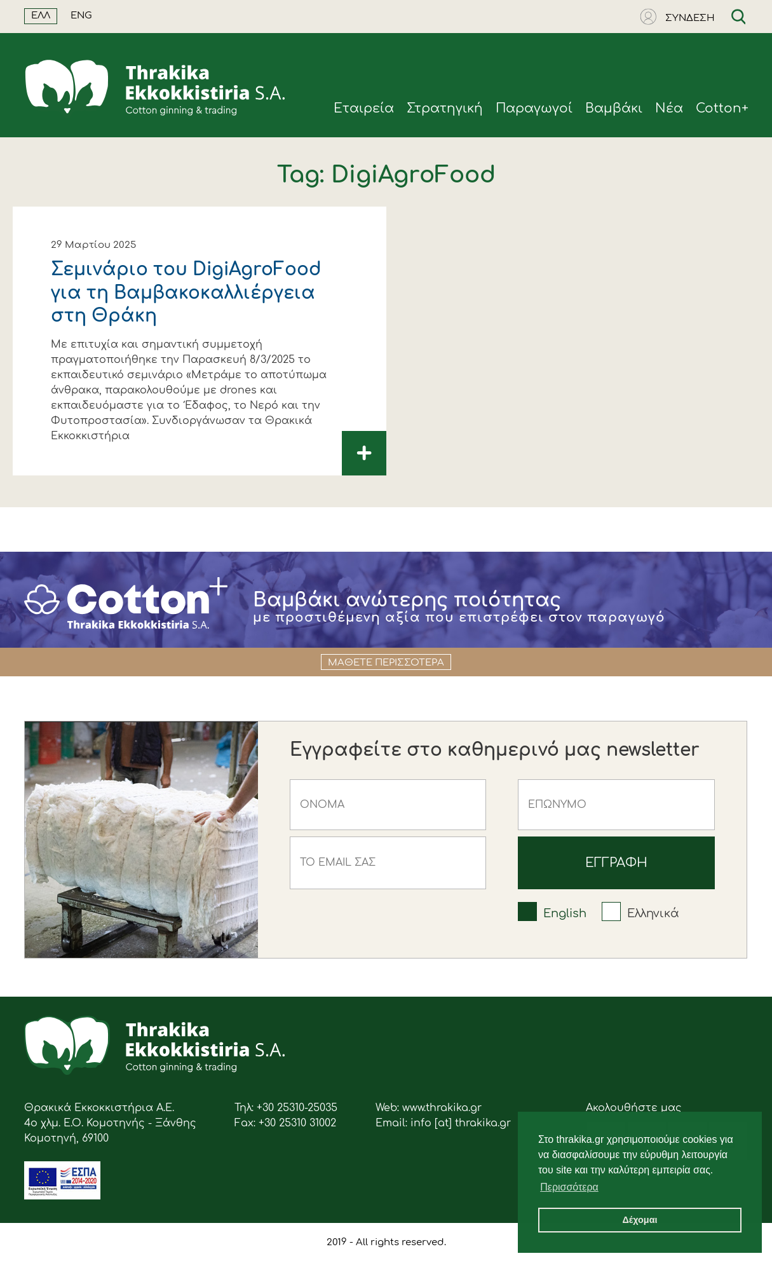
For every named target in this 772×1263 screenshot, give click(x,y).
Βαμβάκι (613, 108)
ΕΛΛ (40, 15)
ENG (81, 15)
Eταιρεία (364, 108)
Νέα (669, 108)
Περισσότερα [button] (569, 1187)
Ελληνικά (653, 913)
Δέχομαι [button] (639, 1220)
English (564, 913)
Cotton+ (722, 108)
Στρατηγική (445, 108)
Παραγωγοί (534, 108)
